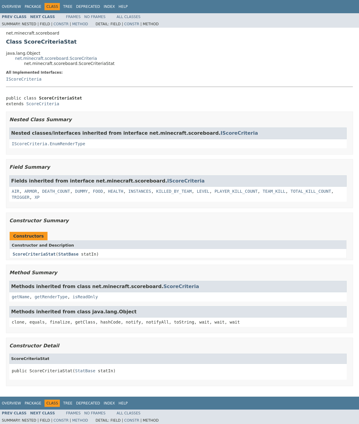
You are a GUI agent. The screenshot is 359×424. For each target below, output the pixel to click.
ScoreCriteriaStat (34, 254)
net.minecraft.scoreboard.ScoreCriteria (56, 58)
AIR (15, 191)
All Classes (128, 17)
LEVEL (203, 191)
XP (37, 197)
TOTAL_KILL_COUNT (310, 191)
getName (20, 296)
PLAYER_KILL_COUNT (235, 191)
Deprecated (88, 7)
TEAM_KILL (274, 191)
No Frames (95, 17)
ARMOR (30, 191)
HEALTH (115, 191)
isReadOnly (85, 296)
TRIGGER (20, 197)
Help (123, 7)
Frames (73, 17)
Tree (67, 7)
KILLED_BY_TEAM (174, 191)
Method (80, 24)
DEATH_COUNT (56, 191)
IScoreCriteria (23, 79)
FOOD (98, 191)
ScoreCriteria (42, 103)
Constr (61, 24)
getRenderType (51, 296)
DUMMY (81, 191)
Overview (11, 7)
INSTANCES (139, 191)
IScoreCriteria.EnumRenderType (48, 143)
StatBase (68, 254)
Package (33, 7)
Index (109, 7)
